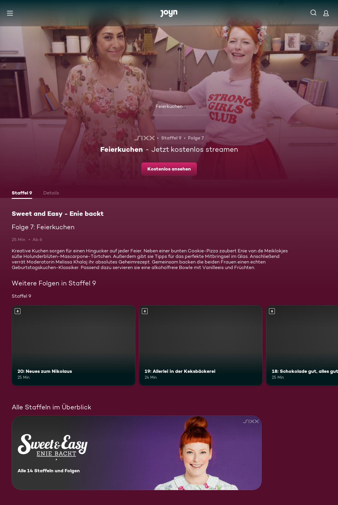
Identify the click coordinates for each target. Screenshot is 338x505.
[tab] (22, 193)
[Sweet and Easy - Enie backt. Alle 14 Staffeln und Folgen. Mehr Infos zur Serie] (137, 453)
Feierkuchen (169, 106)
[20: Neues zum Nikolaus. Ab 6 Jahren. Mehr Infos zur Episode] (73, 345)
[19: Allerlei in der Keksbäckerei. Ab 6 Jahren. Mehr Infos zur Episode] (201, 345)
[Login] (326, 13)
